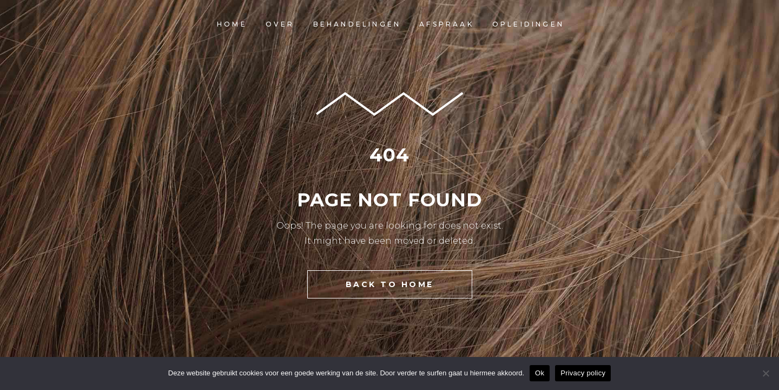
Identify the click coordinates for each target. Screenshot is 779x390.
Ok (539, 373)
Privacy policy (582, 373)
